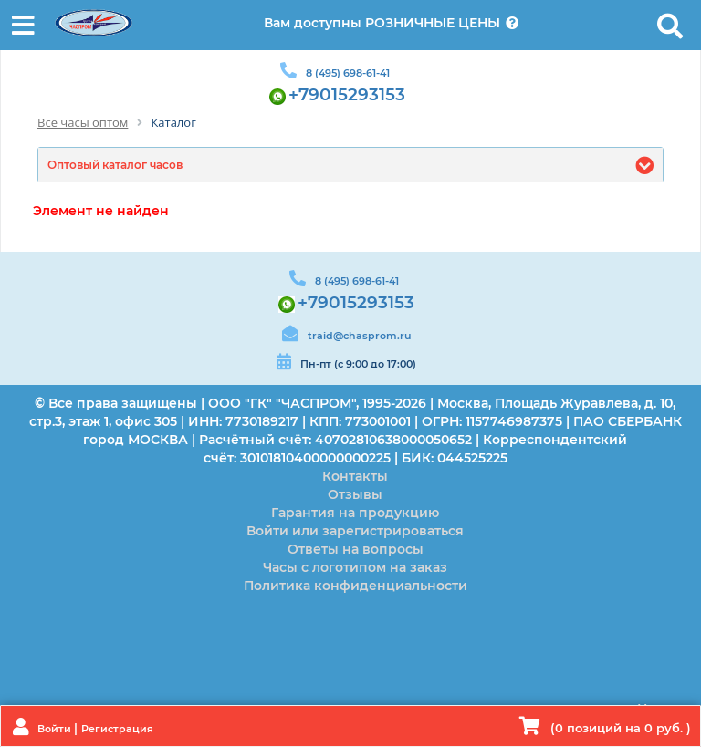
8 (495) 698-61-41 (348, 73)
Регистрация (117, 728)
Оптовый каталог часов (115, 164)
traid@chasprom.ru (359, 335)
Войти (55, 728)
